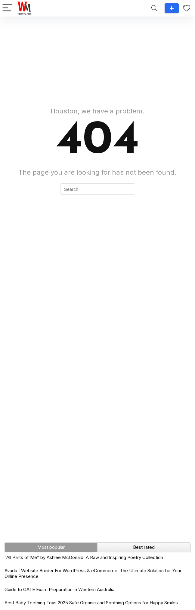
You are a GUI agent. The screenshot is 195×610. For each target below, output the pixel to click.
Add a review (172, 8)
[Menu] (7, 8)
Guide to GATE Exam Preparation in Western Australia (59, 589)
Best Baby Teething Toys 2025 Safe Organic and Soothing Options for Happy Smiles (91, 602)
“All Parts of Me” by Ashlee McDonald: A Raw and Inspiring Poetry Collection (84, 557)
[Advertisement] (97, 59)
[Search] (154, 8)
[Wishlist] (186, 8)
